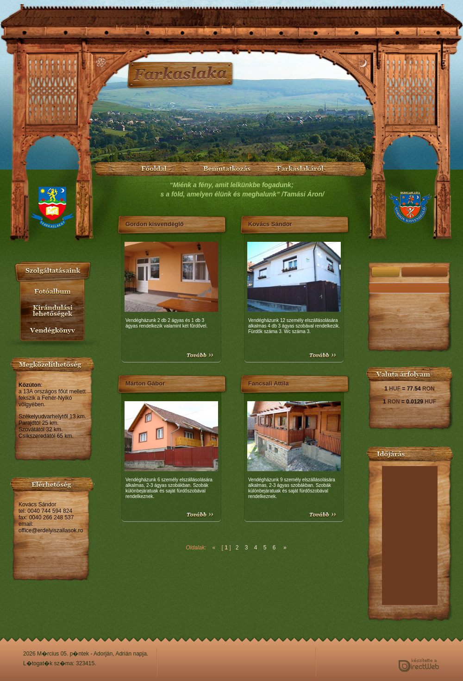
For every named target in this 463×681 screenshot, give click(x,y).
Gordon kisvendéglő (154, 224)
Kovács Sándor (270, 224)
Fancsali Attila (268, 383)
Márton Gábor (145, 383)
